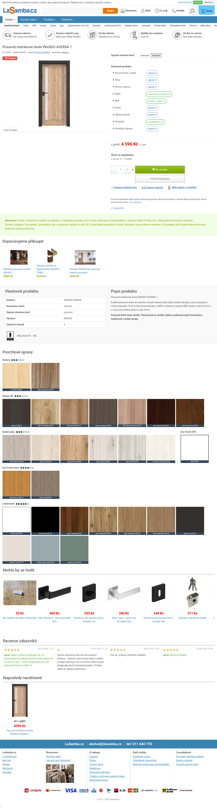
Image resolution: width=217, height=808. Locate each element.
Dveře (10, 19)
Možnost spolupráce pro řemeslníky (151, 764)
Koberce (68, 19)
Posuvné (156, 55)
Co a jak (161, 11)
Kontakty (7, 772)
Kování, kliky (29, 19)
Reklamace (95, 768)
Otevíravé (145, 55)
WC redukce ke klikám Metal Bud (20, 618)
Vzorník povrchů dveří (187, 764)
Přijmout (198, 2)
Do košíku (160, 169)
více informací (135, 202)
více (185, 2)
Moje (145, 11)
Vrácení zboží (96, 764)
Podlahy (50, 19)
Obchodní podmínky (99, 772)
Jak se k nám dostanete (58, 760)
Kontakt (178, 11)
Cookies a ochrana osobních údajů (107, 776)
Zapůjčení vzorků (141, 756)
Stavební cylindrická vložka (192, 618)
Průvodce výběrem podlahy (190, 756)
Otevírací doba (53, 756)
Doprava (93, 756)
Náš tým (6, 760)
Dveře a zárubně (184, 760)
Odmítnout (209, 2)
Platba (92, 760)
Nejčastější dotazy (98, 780)
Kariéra (6, 764)
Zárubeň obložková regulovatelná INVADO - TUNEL (48, 269)
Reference (7, 768)
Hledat (110, 10)
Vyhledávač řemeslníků (145, 760)
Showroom (129, 11)
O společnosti (9, 756)
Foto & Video (10, 130)
